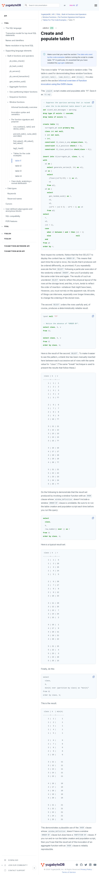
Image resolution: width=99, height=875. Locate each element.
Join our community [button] (15, 865)
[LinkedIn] (90, 865)
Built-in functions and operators (21, 56)
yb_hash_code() (16, 66)
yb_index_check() (17, 61)
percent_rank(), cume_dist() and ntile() (25, 135)
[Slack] (77, 865)
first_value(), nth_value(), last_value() (23, 142)
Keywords (12, 193)
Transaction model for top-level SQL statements (21, 34)
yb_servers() (14, 71)
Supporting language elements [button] (19, 51)
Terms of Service (69, 872)
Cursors (9, 204)
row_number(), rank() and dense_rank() (24, 128)
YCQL (6, 226)
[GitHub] (81, 865)
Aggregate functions (18, 87)
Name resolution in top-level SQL (19, 45)
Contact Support (14, 870)
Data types (12, 188)
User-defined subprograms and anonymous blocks (19, 210)
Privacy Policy (86, 869)
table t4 (18, 176)
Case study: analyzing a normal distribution (21, 182)
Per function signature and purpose (22, 120)
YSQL (6, 23)
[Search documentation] (42, 5)
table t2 (18, 166)
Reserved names (15, 199)
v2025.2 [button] (50, 27)
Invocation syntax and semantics (20, 113)
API (5, 16)
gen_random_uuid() (17, 81)
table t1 (18, 161)
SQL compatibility (13, 216)
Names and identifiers (15, 40)
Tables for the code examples (21, 154)
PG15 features (11, 221)
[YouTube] (95, 865)
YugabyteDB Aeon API (14, 251)
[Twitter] (86, 865)
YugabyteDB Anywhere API (17, 246)
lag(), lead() (18, 148)
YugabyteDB (45, 14)
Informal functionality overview (24, 107)
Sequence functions (17, 97)
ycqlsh (7, 239)
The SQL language (13, 28)
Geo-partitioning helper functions (23, 92)
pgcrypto (61, 63)
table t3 (18, 171)
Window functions (17, 102)
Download (11, 860)
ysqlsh (7, 234)
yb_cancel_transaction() (19, 76)
